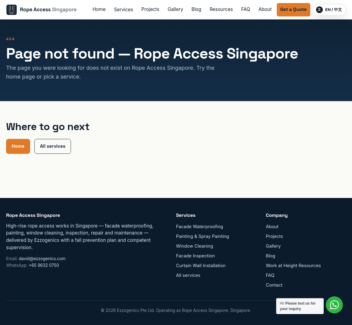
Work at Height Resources (293, 265)
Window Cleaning (194, 246)
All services (52, 146)
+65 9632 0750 (44, 265)
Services (123, 9)
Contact (274, 285)
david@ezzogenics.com (42, 258)
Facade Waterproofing (199, 226)
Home (99, 9)
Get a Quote (293, 9)
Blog (196, 9)
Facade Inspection (195, 256)
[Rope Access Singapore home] (41, 9)
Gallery (175, 9)
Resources (221, 9)
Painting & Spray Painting (202, 236)
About (265, 9)
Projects (150, 9)
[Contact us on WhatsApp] (334, 304)
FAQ (245, 9)
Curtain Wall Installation (201, 265)
